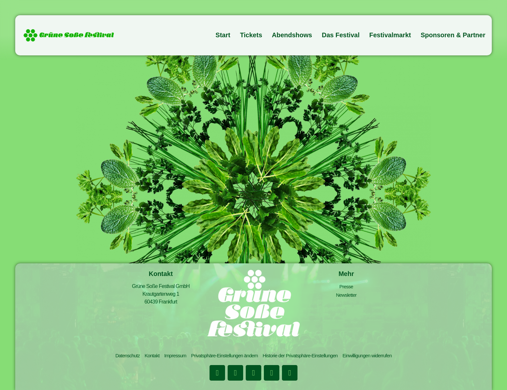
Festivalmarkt (390, 35)
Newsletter (346, 294)
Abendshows (292, 35)
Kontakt (146, 356)
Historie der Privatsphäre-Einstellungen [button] (302, 356)
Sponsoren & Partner (453, 35)
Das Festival (341, 35)
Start (223, 35)
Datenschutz (121, 356)
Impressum (170, 356)
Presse (346, 286)
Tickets (251, 35)
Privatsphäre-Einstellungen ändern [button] (222, 356)
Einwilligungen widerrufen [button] (373, 356)
